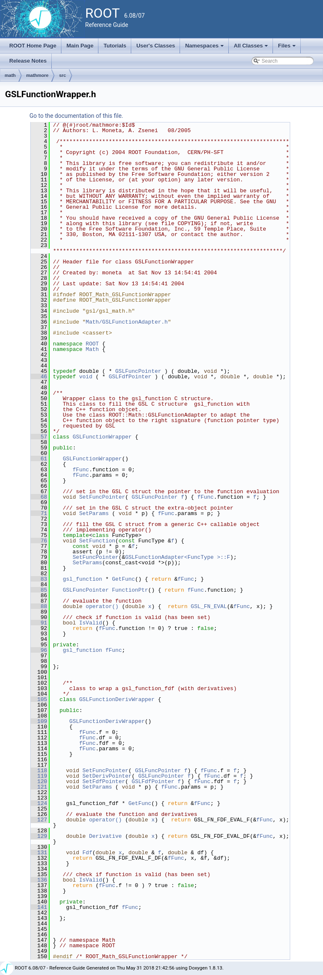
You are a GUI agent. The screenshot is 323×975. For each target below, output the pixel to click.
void (85, 376)
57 (39, 437)
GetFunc (123, 579)
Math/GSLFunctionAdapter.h (127, 322)
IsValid (90, 623)
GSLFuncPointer (138, 371)
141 (39, 907)
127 (39, 820)
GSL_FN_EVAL (209, 606)
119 (39, 776)
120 (39, 781)
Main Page (79, 46)
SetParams (94, 513)
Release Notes (28, 61)
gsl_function (82, 579)
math (10, 75)
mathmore (37, 75)
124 (39, 803)
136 (39, 880)
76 (39, 541)
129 (39, 836)
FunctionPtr (130, 590)
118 (39, 770)
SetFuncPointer (102, 497)
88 (39, 606)
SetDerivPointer (107, 776)
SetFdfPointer (103, 781)
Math (92, 349)
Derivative (105, 836)
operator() (104, 606)
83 (39, 579)
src (62, 75)
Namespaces (205, 48)
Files (287, 48)
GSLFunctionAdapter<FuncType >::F (177, 557)
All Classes (252, 48)
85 (39, 590)
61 (39, 458)
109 (39, 721)
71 (39, 513)
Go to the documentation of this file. (76, 115)
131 (39, 852)
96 (39, 650)
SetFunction (97, 541)
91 (39, 623)
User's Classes (155, 46)
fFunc (81, 469)
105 (39, 699)
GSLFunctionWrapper (102, 437)
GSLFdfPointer (130, 376)
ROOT (92, 344)
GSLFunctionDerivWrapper (116, 699)
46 (39, 376)
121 (39, 787)
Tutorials (114, 46)
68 (39, 497)
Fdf (87, 852)
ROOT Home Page (32, 46)
